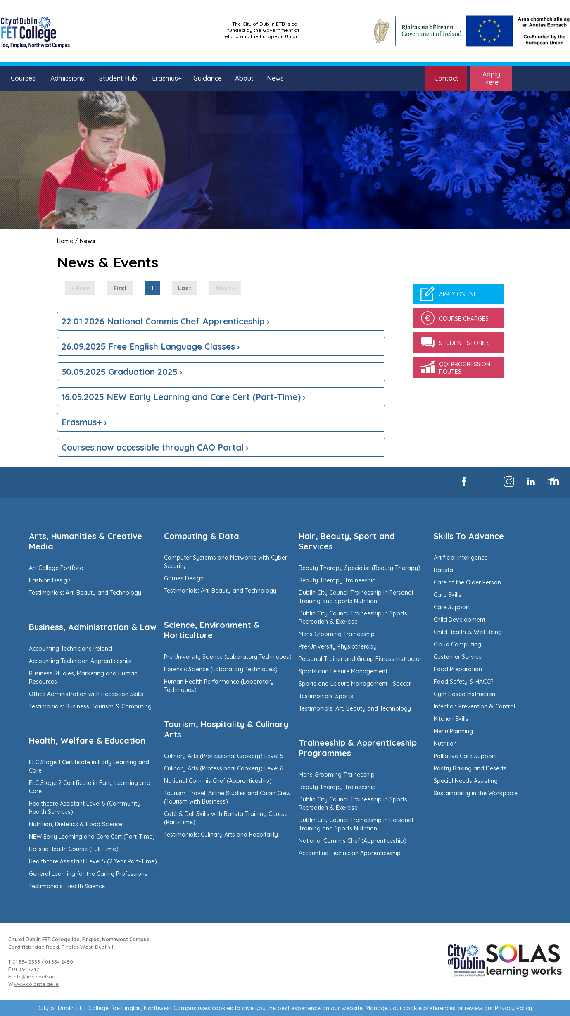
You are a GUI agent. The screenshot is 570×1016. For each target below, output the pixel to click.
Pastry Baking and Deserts (470, 768)
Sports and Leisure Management (343, 671)
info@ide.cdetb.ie (33, 976)
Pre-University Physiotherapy (338, 646)
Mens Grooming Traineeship (337, 634)
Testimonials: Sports (326, 696)
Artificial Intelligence (460, 557)
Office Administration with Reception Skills (86, 694)
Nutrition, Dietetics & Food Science (75, 824)
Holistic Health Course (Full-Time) (74, 849)
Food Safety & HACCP (464, 681)
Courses (23, 78)
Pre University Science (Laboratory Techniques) (228, 657)
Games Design (184, 578)
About (244, 78)
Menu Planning (453, 731)
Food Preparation (458, 669)
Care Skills (447, 595)
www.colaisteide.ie (36, 984)
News (275, 78)
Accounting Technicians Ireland (70, 648)
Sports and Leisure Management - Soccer (355, 683)
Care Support (452, 607)
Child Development (459, 619)
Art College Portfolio (56, 568)
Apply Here (491, 78)
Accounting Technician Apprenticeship (80, 661)
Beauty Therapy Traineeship (337, 580)
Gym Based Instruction (464, 694)
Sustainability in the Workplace (476, 793)
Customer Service (458, 657)
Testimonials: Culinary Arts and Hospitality (221, 834)
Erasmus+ (167, 78)
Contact (446, 78)
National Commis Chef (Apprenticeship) (218, 781)
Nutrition (445, 743)
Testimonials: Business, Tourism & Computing (90, 706)
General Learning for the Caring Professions (88, 874)
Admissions (67, 78)
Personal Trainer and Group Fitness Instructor (360, 659)
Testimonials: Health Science (67, 886)
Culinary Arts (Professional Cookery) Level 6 (223, 768)
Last (184, 288)
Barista (443, 570)
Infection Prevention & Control (474, 706)
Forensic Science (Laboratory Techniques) (221, 669)
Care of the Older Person (467, 582)
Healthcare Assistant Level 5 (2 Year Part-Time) (93, 861)
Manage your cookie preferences (411, 1008)
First (120, 288)
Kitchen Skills (451, 719)
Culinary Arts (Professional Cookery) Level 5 (223, 756)
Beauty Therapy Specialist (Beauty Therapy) (359, 568)
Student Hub (118, 78)
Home (65, 241)
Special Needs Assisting (466, 781)
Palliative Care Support (465, 756)
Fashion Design (50, 580)
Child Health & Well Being (468, 632)
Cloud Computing (457, 644)
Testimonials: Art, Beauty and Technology (85, 592)
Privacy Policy (513, 1008)
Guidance (207, 78)
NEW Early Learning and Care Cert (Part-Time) (92, 836)
